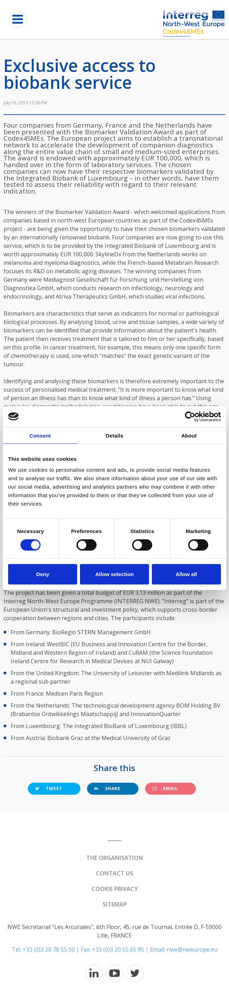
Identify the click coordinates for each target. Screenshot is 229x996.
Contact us (114, 873)
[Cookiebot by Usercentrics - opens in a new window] (190, 416)
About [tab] (189, 435)
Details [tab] (114, 435)
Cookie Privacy (115, 889)
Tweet (48, 789)
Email (165, 789)
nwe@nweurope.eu (192, 949)
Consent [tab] (40, 435)
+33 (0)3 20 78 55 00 (49, 949)
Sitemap (115, 904)
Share (107, 789)
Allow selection (114, 574)
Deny (42, 574)
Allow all (186, 574)
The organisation (114, 858)
